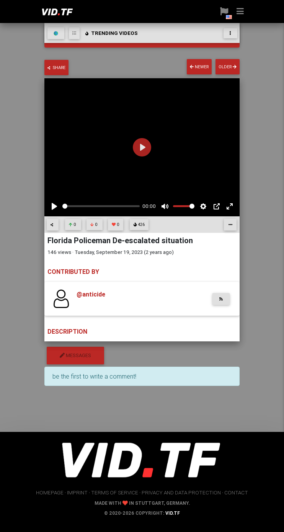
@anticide (91, 294)
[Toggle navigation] (230, 33)
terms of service (114, 492)
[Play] (54, 206)
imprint (77, 492)
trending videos (111, 33)
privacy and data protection (181, 492)
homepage (50, 492)
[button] (224, 11)
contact (236, 492)
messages (75, 355)
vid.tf (172, 513)
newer (199, 66)
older (228, 66)
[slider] (101, 206)
